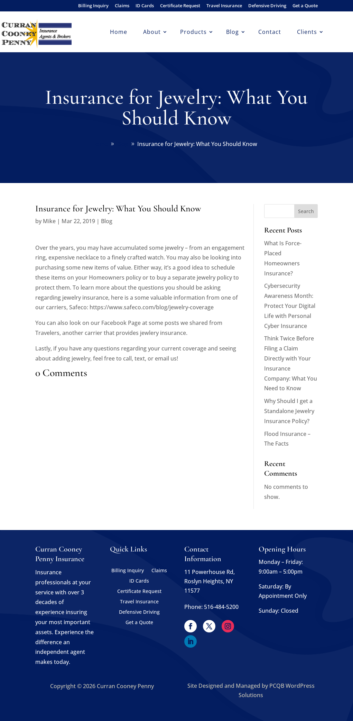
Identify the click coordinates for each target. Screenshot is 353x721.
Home (118, 32)
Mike (49, 221)
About (152, 32)
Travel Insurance (224, 6)
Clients (307, 32)
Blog (232, 32)
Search (306, 211)
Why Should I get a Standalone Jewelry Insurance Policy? (289, 411)
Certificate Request (180, 6)
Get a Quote (305, 6)
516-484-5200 (221, 607)
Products (193, 32)
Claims (122, 6)
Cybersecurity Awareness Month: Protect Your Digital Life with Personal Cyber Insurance (289, 305)
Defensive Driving (267, 6)
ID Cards (145, 6)
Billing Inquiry (93, 6)
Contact (269, 32)
